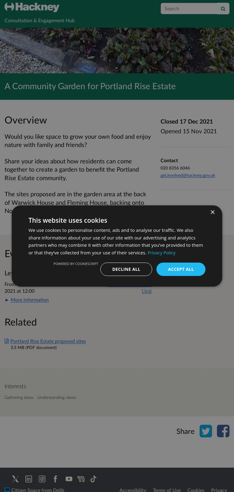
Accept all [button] (181, 269)
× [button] (212, 212)
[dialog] (117, 246)
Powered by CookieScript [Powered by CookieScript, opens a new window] (75, 263)
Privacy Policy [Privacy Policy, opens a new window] (161, 252)
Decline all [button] (126, 269)
